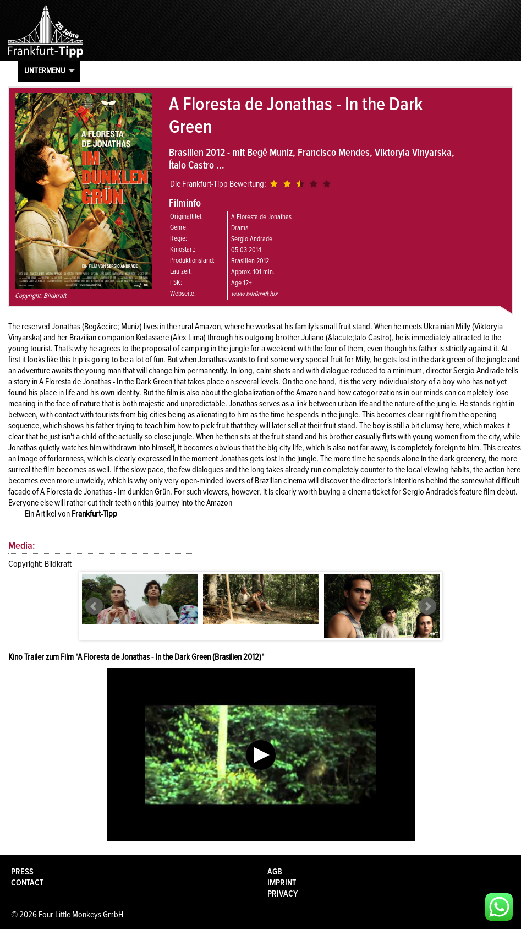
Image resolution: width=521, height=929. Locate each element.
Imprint (281, 882)
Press (22, 871)
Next (427, 606)
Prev (94, 606)
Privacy (282, 893)
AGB (274, 871)
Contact (27, 882)
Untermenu (44, 70)
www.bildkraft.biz (254, 294)
